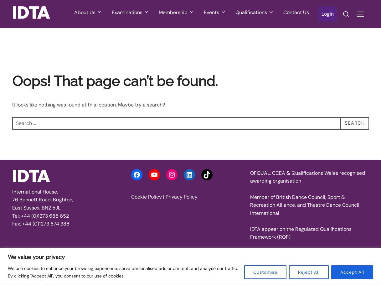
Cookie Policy (146, 197)
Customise (265, 272)
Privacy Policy (182, 197)
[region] (190, 266)
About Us (88, 12)
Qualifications (254, 12)
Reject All (309, 272)
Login (328, 14)
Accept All (352, 272)
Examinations (130, 12)
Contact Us (296, 12)
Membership (176, 12)
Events (215, 12)
